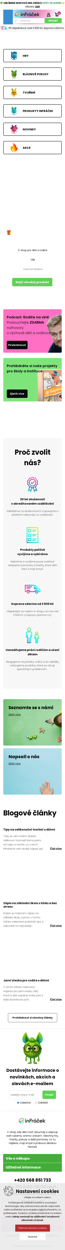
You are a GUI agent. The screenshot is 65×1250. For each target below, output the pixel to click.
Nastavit (32, 1236)
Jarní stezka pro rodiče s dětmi (26, 980)
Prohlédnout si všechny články (32, 1017)
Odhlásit (43, 1102)
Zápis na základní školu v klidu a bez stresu (30, 905)
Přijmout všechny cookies (32, 1228)
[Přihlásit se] (26, 1095)
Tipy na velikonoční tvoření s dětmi (29, 830)
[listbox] (32, 250)
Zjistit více (17, 393)
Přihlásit (48, 14)
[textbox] (28, 20)
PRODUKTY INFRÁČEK (38, 111)
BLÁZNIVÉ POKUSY (36, 74)
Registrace (39, 14)
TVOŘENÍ (29, 92)
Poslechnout (17, 345)
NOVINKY (29, 129)
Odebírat (25, 1102)
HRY (26, 56)
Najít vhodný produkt (32, 282)
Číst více (56, 848)
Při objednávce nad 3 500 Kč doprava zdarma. (36, 28)
